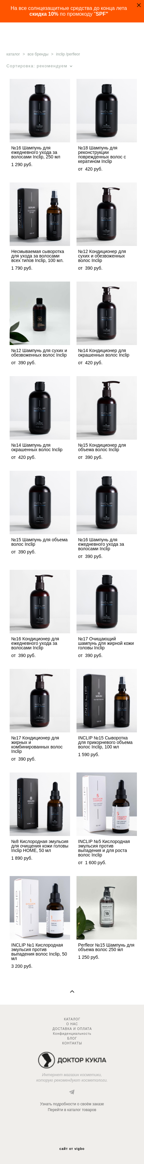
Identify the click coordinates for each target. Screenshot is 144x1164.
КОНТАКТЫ (72, 1043)
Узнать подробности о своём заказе (72, 1104)
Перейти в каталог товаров (72, 1110)
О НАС (72, 1024)
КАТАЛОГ (72, 1019)
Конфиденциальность (72, 1033)
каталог (13, 54)
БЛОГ (72, 1038)
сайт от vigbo (72, 1149)
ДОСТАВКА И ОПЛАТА (72, 1029)
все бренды (38, 54)
